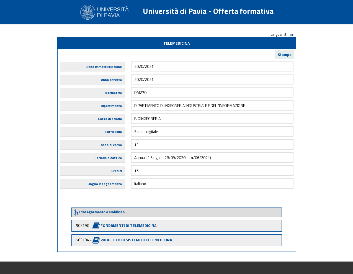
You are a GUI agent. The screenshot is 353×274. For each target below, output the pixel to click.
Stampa (285, 54)
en (292, 34)
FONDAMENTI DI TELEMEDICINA (128, 225)
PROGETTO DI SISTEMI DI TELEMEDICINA (136, 240)
